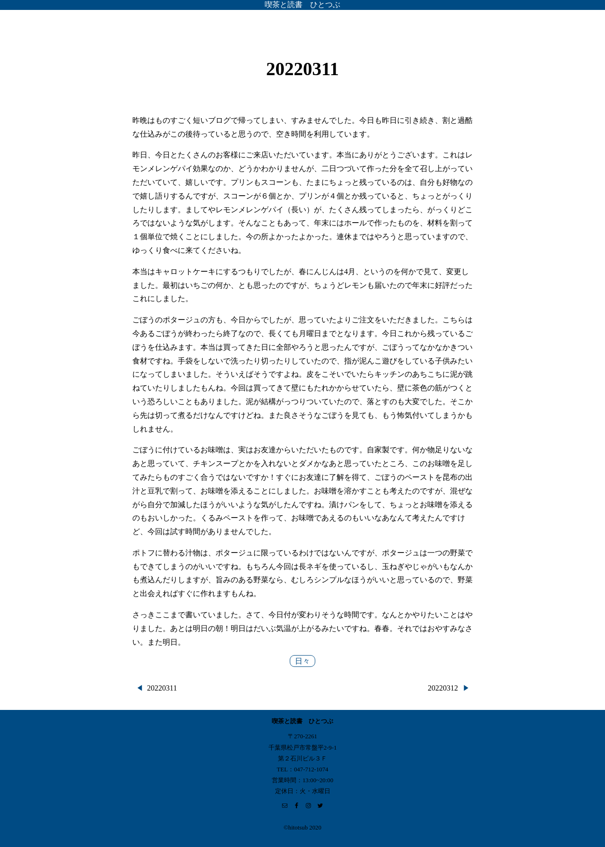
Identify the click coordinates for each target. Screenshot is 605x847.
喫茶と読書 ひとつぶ (302, 4)
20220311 (162, 688)
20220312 (443, 688)
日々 (302, 661)
